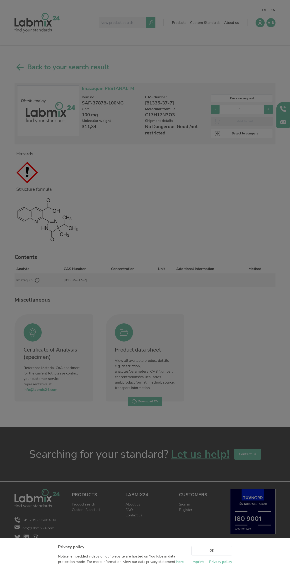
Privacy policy (220, 561)
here (180, 561)
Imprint (197, 561)
